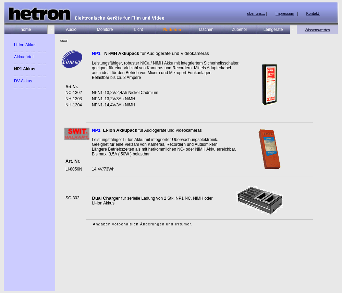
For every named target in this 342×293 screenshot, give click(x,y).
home (26, 29)
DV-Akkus (23, 81)
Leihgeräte (273, 29)
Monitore (105, 29)
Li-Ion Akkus (25, 45)
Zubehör (239, 29)
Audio (71, 29)
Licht (138, 29)
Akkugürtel (24, 57)
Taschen (205, 29)
